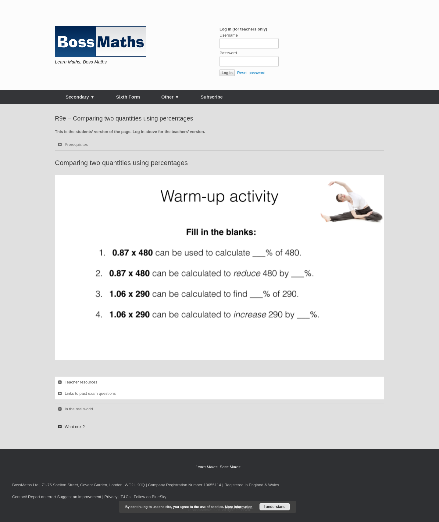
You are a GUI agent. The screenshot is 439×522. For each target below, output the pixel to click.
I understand (275, 507)
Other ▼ (170, 96)
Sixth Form (128, 96)
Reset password (251, 72)
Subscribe (212, 96)
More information (238, 507)
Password (228, 53)
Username (229, 35)
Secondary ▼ (80, 96)
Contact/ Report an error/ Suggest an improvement (56, 497)
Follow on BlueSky (150, 497)
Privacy (111, 497)
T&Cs (126, 497)
